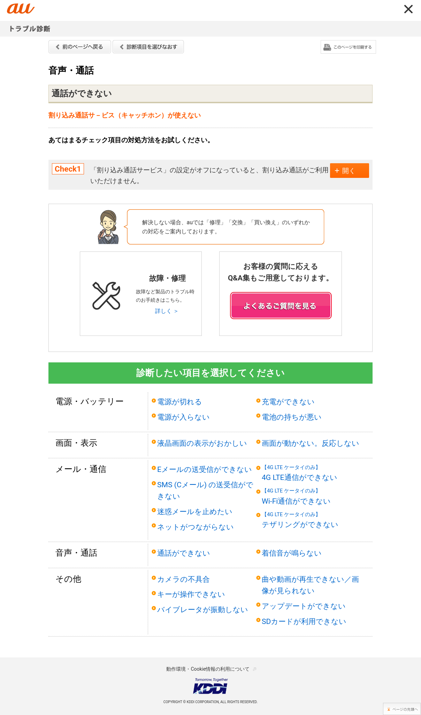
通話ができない (183, 553)
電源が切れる (179, 401)
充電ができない (288, 401)
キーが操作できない (191, 594)
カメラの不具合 (183, 579)
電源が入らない (183, 417)
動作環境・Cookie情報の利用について (208, 669)
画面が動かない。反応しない (310, 443)
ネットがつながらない (195, 526)
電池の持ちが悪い (292, 417)
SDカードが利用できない (304, 621)
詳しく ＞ (167, 311)
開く (348, 171)
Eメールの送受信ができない (204, 469)
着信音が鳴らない (292, 553)
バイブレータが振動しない (202, 609)
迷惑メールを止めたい (194, 511)
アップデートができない (304, 606)
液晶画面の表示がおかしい (202, 443)
